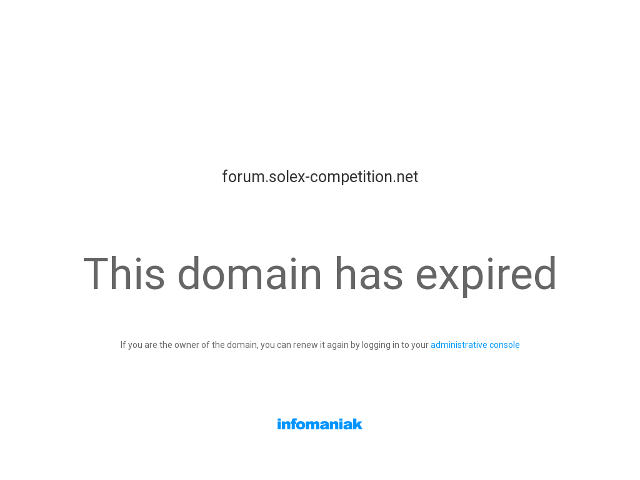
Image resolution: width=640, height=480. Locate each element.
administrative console (475, 345)
